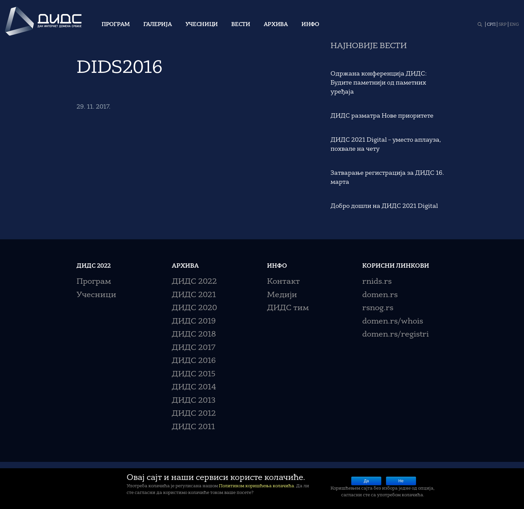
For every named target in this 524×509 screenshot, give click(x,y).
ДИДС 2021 (194, 295)
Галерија (157, 24)
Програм (116, 24)
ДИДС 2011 (193, 427)
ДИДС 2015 (194, 374)
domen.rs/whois (392, 322)
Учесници (201, 24)
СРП (491, 25)
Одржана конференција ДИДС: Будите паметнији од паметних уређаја (379, 83)
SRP (503, 25)
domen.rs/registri (395, 335)
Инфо (310, 24)
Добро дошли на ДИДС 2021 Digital (384, 206)
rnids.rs (377, 282)
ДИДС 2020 (194, 308)
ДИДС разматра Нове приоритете (382, 116)
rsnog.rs (377, 308)
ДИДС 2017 (194, 348)
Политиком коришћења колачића (256, 486)
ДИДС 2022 (194, 282)
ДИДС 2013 (194, 401)
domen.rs (380, 295)
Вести (240, 24)
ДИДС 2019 (194, 322)
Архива (276, 24)
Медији (282, 295)
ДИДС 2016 (194, 361)
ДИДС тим (288, 308)
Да (366, 481)
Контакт (283, 282)
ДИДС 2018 (194, 335)
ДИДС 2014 (194, 387)
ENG (514, 25)
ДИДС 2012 (194, 414)
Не (400, 481)
